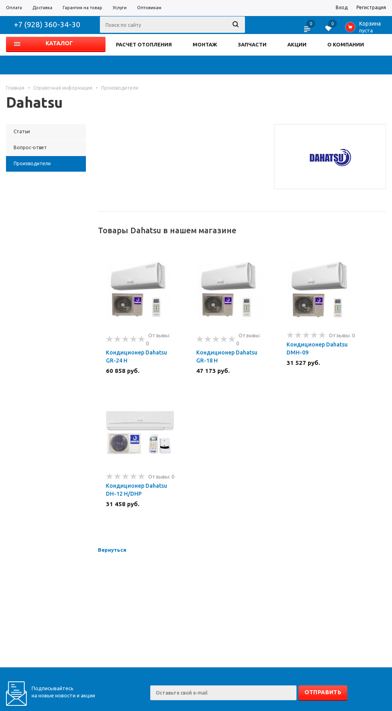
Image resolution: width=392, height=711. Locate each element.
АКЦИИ (296, 44)
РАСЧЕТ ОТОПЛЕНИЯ (144, 44)
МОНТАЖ (205, 44)
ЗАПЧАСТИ (252, 44)
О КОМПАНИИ (345, 44)
